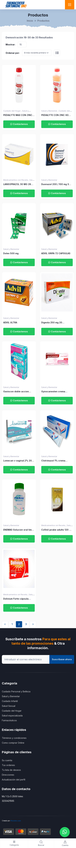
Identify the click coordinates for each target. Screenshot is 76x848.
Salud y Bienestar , (50, 111)
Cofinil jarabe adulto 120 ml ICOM (56, 529)
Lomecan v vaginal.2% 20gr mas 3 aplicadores (18, 460)
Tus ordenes (8, 765)
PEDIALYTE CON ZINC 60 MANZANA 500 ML (55, 115)
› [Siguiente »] (33, 624)
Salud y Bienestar (49, 180)
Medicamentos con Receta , (16, 180)
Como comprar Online (13, 742)
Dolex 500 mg (11, 253)
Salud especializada (12, 715)
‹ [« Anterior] (5, 624)
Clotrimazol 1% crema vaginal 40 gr (53, 460)
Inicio (30, 20)
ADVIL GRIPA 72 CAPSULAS (55, 253)
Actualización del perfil (13, 779)
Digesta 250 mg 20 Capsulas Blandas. (51, 322)
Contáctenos (19, 124)
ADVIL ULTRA (10, 322)
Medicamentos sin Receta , (54, 525)
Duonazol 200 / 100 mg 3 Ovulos (55, 184)
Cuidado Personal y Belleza (16, 691)
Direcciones (8, 774)
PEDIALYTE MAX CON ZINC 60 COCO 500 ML (17, 115)
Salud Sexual (8, 706)
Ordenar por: (13, 53)
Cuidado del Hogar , (12, 111)
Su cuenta (7, 760)
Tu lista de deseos (11, 770)
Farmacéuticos (9, 720)
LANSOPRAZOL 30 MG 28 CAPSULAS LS (17, 184)
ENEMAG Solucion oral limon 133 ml (18, 529)
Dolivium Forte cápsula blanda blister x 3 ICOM (16, 598)
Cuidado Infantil (10, 701)
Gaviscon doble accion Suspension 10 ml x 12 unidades (16, 391)
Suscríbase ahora (62, 659)
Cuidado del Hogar (11, 710)
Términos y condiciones (14, 738)
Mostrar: (10, 44)
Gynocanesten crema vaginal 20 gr (53, 391)
